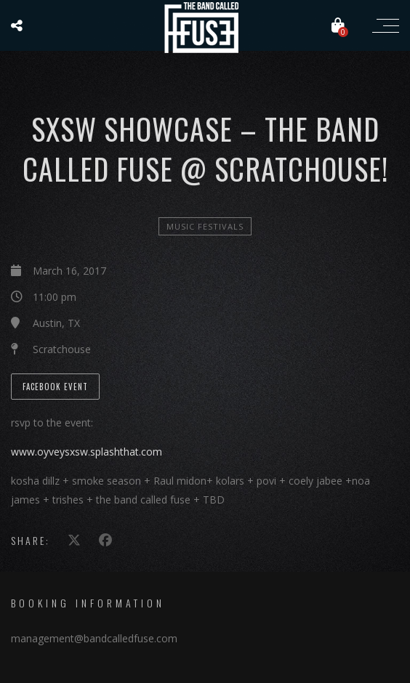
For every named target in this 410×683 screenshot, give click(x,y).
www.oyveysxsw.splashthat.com (86, 451)
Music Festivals (205, 226)
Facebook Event (55, 386)
